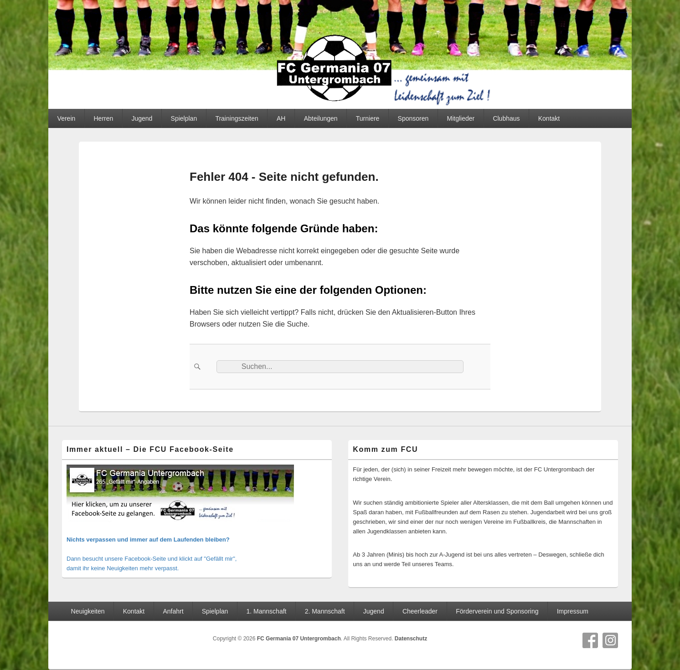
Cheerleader (420, 611)
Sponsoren (413, 118)
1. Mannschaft (267, 611)
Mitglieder (461, 118)
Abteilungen (321, 118)
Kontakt (549, 118)
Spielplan (184, 118)
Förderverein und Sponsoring (497, 611)
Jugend (141, 118)
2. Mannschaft (325, 611)
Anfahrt (173, 611)
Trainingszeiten (236, 118)
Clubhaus (506, 118)
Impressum (572, 611)
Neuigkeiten (88, 611)
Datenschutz (411, 638)
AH (281, 118)
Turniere (368, 118)
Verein (66, 118)
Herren (103, 118)
